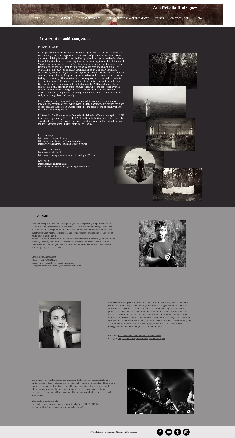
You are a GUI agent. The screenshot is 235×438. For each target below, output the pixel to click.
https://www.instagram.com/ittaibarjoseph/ (62, 265)
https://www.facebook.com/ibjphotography (59, 141)
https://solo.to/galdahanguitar (45, 401)
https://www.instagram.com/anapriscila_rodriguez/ (141, 338)
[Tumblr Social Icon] (177, 432)
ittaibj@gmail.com (47, 256)
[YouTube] (168, 432)
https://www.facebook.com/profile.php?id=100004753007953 (70, 404)
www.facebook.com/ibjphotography (58, 262)
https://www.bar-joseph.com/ (52, 138)
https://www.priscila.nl (49, 152)
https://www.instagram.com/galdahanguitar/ (62, 407)
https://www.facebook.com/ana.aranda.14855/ (139, 335)
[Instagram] (186, 432)
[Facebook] (160, 432)
